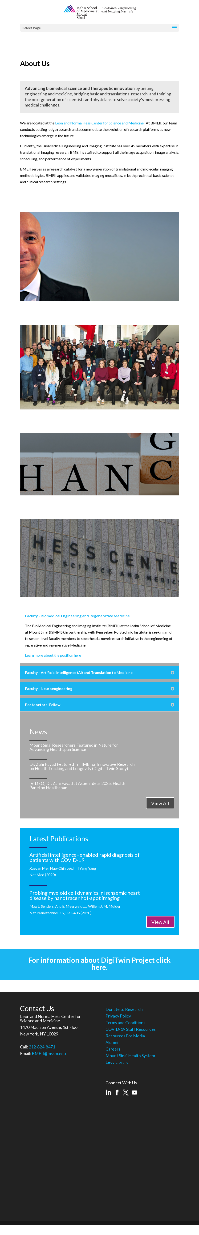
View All (160, 803)
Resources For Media (125, 1035)
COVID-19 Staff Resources (131, 1029)
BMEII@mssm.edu (49, 1053)
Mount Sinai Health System (130, 1055)
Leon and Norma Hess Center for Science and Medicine (99, 123)
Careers (113, 1049)
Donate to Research (124, 1009)
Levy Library (117, 1062)
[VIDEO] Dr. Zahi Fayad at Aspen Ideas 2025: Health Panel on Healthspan (77, 785)
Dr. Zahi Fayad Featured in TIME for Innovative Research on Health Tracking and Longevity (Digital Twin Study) (82, 766)
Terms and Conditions (125, 1022)
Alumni (112, 1042)
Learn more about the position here (53, 655)
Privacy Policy (118, 1015)
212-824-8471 (42, 1046)
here (98, 967)
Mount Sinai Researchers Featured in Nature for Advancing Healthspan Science (73, 747)
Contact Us (37, 1008)
